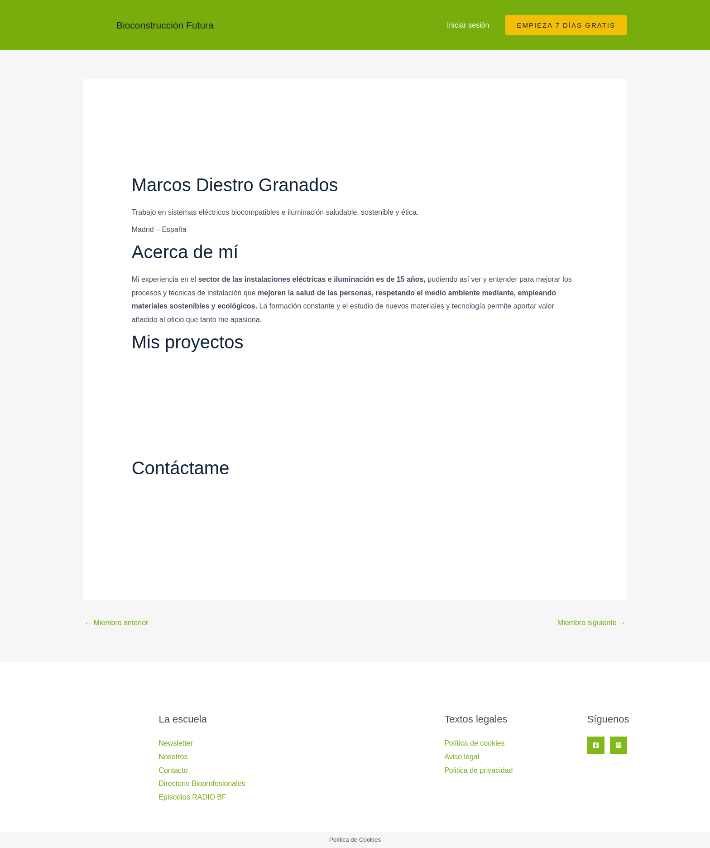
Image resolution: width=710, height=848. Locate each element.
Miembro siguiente (591, 622)
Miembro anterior (116, 622)
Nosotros (172, 757)
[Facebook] (595, 745)
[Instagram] (618, 745)
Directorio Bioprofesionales (201, 783)
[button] (566, 25)
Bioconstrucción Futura (165, 25)
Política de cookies (474, 743)
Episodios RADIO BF (192, 797)
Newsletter (175, 743)
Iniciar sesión (468, 25)
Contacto (172, 770)
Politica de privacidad (478, 770)
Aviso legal (461, 757)
